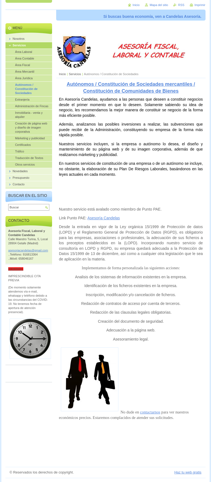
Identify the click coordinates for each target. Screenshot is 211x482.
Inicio (62, 74)
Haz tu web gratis (187, 472)
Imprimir (200, 5)
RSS (181, 5)
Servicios (75, 74)
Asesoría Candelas (103, 218)
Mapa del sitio (159, 5)
